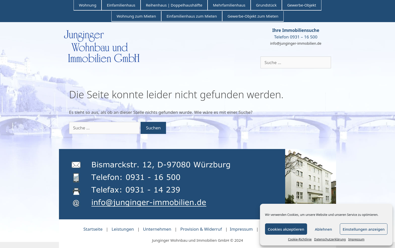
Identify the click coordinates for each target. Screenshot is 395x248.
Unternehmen (157, 229)
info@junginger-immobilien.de (295, 43)
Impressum (356, 239)
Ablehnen (323, 229)
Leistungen (123, 229)
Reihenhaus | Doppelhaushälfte (174, 5)
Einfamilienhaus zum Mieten (192, 16)
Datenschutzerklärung (330, 239)
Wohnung (87, 5)
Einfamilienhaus (121, 5)
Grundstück (266, 5)
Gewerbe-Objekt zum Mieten (252, 16)
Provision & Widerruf (201, 229)
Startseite (93, 229)
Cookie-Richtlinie (300, 239)
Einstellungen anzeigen (364, 229)
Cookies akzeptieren (286, 229)
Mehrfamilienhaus (229, 5)
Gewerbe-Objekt (301, 5)
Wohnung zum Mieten (136, 16)
